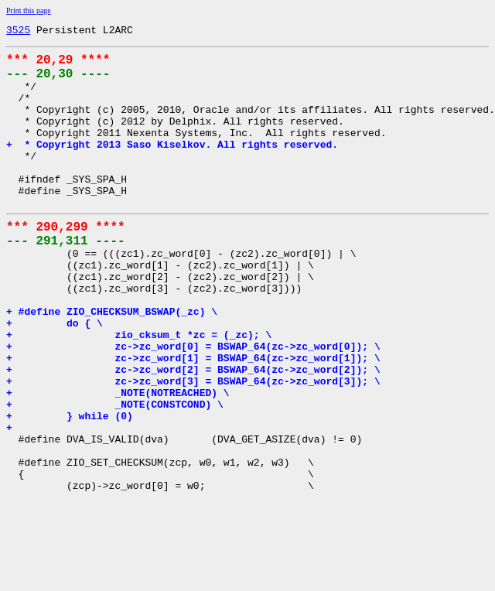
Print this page (28, 10)
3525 (18, 32)
